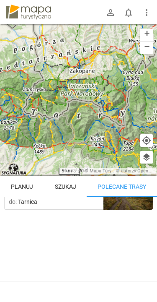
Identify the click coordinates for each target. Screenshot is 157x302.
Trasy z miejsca (78, 209)
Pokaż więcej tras (78, 277)
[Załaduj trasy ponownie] (142, 210)
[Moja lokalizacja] (146, 140)
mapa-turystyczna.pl (28, 12)
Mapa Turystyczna (108, 171)
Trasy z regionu (30, 209)
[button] (146, 35)
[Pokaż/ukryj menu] (146, 12)
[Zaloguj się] (110, 12)
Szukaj (65, 186)
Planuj (22, 186)
